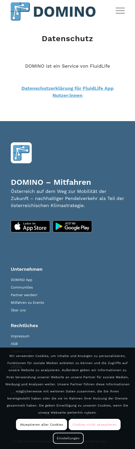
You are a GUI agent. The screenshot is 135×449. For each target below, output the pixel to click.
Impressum (20, 336)
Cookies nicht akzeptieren (94, 424)
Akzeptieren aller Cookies (41, 424)
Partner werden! (24, 295)
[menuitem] (117, 10)
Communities (22, 287)
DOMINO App (21, 280)
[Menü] (117, 10)
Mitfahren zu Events (27, 303)
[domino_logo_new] (56, 10)
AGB (14, 344)
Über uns (18, 310)
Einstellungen (68, 438)
